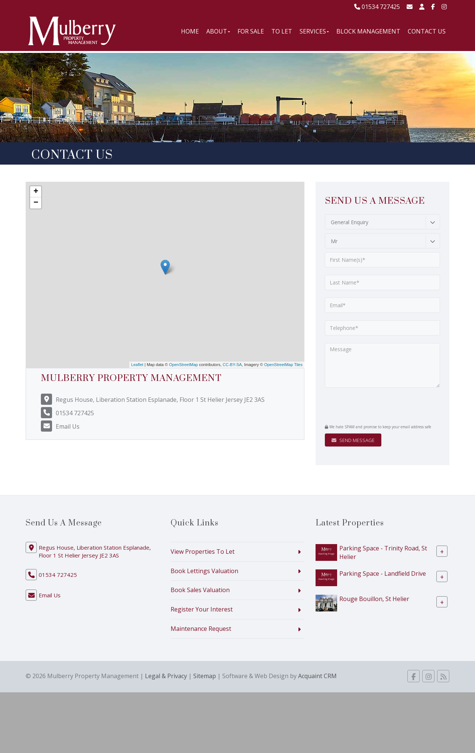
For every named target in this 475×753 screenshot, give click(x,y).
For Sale (251, 31)
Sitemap (204, 676)
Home (190, 31)
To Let (281, 31)
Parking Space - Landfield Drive (382, 573)
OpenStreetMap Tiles (283, 364)
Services (314, 31)
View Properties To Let (203, 551)
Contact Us (427, 31)
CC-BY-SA (232, 364)
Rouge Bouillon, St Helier (374, 598)
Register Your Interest (202, 609)
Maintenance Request (201, 629)
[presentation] (370, 406)
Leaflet (137, 364)
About (218, 31)
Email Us (68, 426)
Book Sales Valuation (200, 590)
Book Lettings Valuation (204, 571)
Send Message (353, 440)
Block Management (368, 31)
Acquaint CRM (317, 676)
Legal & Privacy (166, 676)
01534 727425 (377, 7)
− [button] (35, 203)
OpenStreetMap (183, 364)
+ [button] (35, 191)
